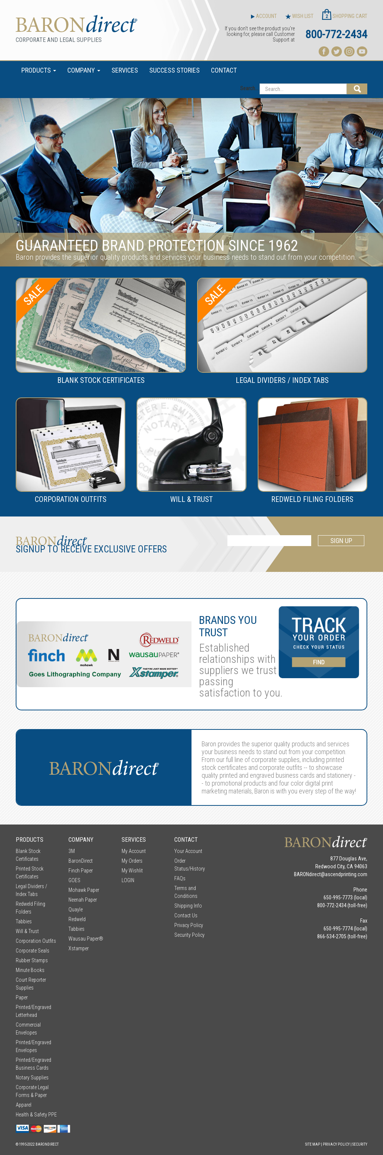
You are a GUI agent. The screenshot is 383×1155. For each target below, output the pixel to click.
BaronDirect (80, 861)
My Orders (132, 861)
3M (71, 851)
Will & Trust (27, 931)
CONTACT (224, 70)
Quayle (75, 909)
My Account (134, 851)
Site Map (312, 1144)
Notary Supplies (32, 1078)
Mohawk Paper (83, 890)
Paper (22, 997)
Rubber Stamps (32, 960)
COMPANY (83, 70)
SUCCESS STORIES (174, 70)
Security (359, 1144)
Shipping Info (188, 906)
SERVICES (124, 70)
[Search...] (303, 88)
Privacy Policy (188, 925)
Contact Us (185, 915)
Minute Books (30, 970)
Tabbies (24, 921)
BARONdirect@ (309, 874)
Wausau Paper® (85, 939)
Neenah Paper (82, 900)
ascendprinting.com (346, 874)
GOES (74, 880)
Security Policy (189, 935)
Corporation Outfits (36, 941)
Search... (249, 88)
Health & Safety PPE (36, 1115)
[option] (191, 182)
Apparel (23, 1105)
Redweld (77, 919)
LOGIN (128, 880)
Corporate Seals (32, 951)
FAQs (180, 878)
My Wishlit (132, 871)
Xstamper (78, 948)
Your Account (188, 851)
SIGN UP (341, 541)
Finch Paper (80, 871)
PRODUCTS (38, 70)
